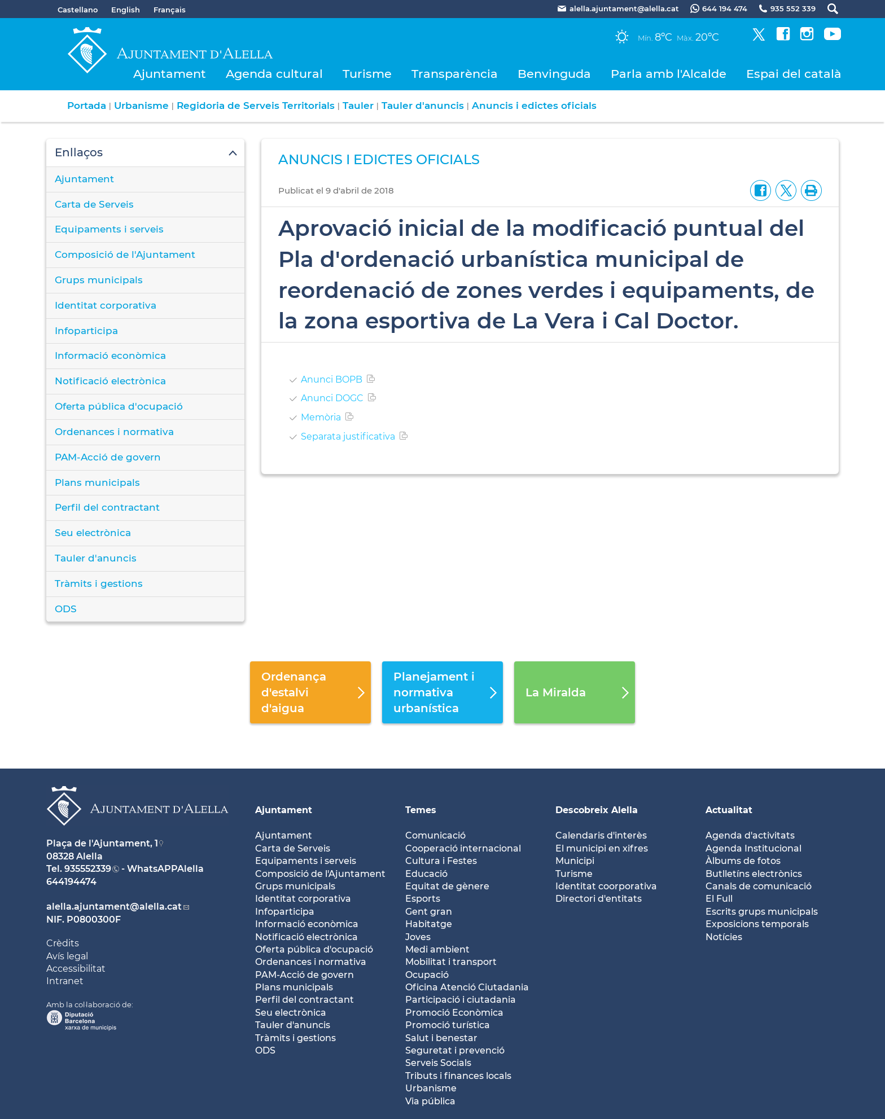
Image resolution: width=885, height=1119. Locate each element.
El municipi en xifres (601, 848)
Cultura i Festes (441, 860)
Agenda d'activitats (750, 835)
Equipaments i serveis (109, 229)
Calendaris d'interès (601, 835)
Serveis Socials (438, 1062)
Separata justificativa (348, 436)
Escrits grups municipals (762, 911)
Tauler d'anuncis (423, 105)
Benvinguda (554, 74)
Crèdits (62, 943)
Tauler (358, 105)
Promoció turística (447, 1025)
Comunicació (435, 835)
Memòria (321, 417)
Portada (86, 105)
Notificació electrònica (110, 381)
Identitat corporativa (105, 305)
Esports (422, 898)
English (125, 9)
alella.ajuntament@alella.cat (114, 906)
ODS (66, 609)
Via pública (430, 1101)
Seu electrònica (93, 532)
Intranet (65, 981)
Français (170, 9)
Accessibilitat (76, 968)
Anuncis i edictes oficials (534, 105)
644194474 (71, 881)
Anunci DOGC (332, 398)
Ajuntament (169, 74)
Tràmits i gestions (99, 583)
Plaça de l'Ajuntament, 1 (102, 843)
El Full (719, 898)
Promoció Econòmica (454, 1012)
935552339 (87, 868)
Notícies (724, 937)
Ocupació (427, 974)
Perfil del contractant (107, 507)
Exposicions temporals (757, 924)
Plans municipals (97, 482)
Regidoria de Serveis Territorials (256, 105)
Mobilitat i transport (451, 961)
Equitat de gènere (447, 886)
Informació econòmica (110, 355)
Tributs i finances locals (458, 1075)
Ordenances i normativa (114, 431)
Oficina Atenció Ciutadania (467, 987)
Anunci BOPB (331, 379)
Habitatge (428, 924)
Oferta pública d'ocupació (119, 406)
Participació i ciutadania (460, 999)
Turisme (367, 74)
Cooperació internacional (463, 848)
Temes (420, 810)
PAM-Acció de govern (108, 457)
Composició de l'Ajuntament (125, 254)
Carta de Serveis (94, 204)
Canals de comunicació (759, 886)
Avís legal (67, 956)
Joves (418, 937)
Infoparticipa (86, 330)
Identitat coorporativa (606, 886)
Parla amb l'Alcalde (668, 74)
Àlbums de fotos (743, 860)
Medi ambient (437, 949)
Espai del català (794, 74)
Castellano (78, 9)
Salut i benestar (441, 1038)
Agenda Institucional (753, 848)
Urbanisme (141, 105)
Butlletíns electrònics (754, 873)
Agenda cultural (274, 74)
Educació (426, 873)
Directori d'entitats (598, 898)
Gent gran (428, 911)
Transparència (454, 74)
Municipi (574, 860)
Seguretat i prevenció (455, 1050)
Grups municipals (99, 280)
